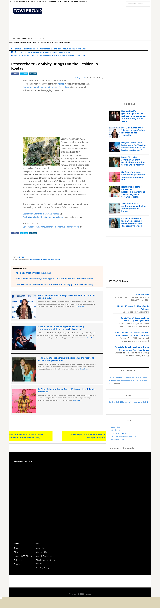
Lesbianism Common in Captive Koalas (41, 214)
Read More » (80, 306)
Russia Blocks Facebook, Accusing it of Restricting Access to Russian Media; (54, 278)
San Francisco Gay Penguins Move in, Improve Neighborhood (51, 227)
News (21, 257)
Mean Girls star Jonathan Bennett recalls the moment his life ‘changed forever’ (133, 161)
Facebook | (127, 402)
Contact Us (116, 430)
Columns (18, 560)
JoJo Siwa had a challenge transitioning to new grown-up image (133, 207)
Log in (88, 594)
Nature (51, 259)
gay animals (35, 259)
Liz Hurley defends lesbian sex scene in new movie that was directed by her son (131, 222)
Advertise (115, 427)
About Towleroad (119, 433)
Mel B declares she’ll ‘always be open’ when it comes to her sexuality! (41, 52)
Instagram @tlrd (140, 402)
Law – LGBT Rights (23, 556)
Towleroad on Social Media (123, 436)
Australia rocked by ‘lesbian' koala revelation (43, 217)
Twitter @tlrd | (115, 402)
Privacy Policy (117, 440)
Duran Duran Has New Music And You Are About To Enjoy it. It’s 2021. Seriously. (55, 284)
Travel (17, 548)
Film (16, 552)
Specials (18, 564)
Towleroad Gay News (80, 11)
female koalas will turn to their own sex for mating (46, 87)
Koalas (61, 84)
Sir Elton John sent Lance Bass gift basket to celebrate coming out (133, 176)
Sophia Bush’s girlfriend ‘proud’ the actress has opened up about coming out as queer (48, 49)
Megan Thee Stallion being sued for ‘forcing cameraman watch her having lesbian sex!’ (48, 55)
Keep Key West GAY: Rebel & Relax (33, 273)
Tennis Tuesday (142, 294)
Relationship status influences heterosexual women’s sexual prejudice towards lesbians (133, 192)
